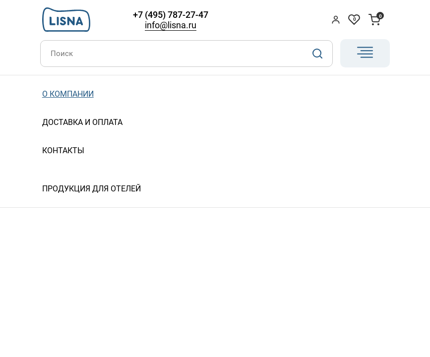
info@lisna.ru (170, 25)
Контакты (63, 150)
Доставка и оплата (82, 122)
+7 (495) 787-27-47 (170, 14)
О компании (68, 94)
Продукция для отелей (91, 188)
